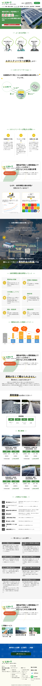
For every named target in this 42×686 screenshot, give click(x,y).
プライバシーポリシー (6, 671)
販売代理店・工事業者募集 (35, 6)
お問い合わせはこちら (21, 653)
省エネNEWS (26, 6)
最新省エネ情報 (34, 670)
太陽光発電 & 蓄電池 (25, 669)
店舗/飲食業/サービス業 (16, 671)
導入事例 (21, 6)
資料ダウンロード (12, 24)
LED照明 (23, 674)
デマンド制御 (24, 679)
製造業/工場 (14, 669)
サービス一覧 (16, 6)
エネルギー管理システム (26, 677)
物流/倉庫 (13, 674)
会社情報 (3, 669)
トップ (3, 6)
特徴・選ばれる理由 (9, 6)
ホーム (3, 666)
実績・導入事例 (34, 667)
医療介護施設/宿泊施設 (16, 677)
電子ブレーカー (24, 671)
